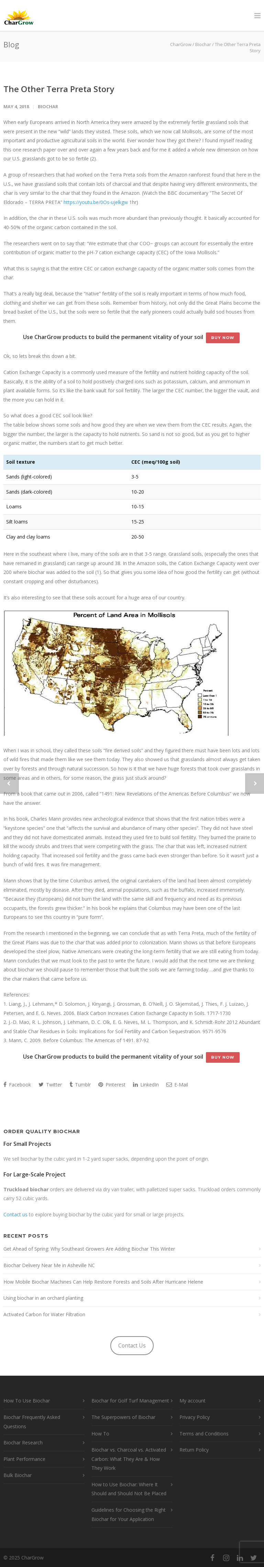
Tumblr (80, 1084)
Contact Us (132, 1345)
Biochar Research (23, 1442)
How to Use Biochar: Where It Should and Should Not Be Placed (128, 1489)
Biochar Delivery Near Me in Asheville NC (49, 1265)
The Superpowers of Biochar (123, 1417)
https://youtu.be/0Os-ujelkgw (96, 202)
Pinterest (111, 1084)
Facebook (17, 1084)
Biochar (48, 106)
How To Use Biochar (26, 1400)
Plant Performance (24, 1459)
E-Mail (177, 1084)
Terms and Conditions (204, 1433)
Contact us (15, 1214)
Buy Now (222, 337)
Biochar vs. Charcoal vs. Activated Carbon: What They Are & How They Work (128, 1458)
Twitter (50, 1084)
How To (100, 1433)
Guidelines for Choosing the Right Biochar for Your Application (128, 1514)
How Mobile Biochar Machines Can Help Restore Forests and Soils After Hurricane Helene (103, 1281)
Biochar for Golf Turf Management (130, 1400)
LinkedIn (146, 1084)
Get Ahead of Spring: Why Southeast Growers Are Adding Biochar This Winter (89, 1248)
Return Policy (194, 1449)
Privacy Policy (194, 1417)
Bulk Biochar (17, 1475)
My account (192, 1400)
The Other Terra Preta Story (58, 88)
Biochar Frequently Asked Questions (31, 1422)
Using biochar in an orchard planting (43, 1298)
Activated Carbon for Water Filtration (44, 1314)
